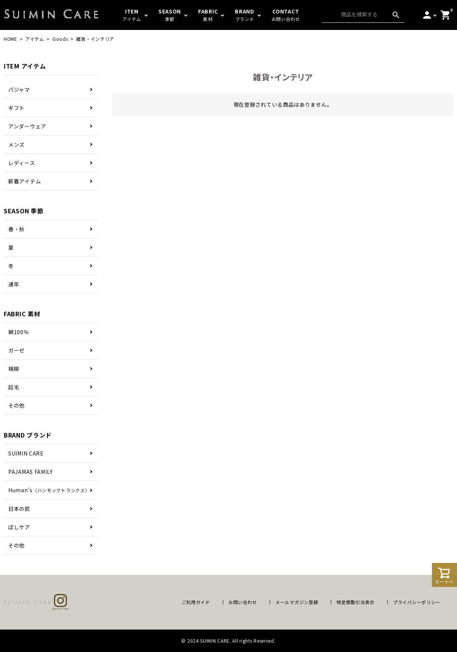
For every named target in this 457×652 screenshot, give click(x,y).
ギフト (16, 108)
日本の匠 (19, 508)
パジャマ (19, 89)
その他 (16, 405)
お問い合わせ (242, 602)
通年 (13, 284)
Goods (60, 39)
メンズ (16, 144)
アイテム (34, 39)
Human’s (49, 490)
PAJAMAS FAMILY (30, 471)
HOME (10, 39)
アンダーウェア (27, 126)
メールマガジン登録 (296, 602)
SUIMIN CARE (26, 453)
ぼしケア (19, 527)
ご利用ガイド (196, 602)
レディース (21, 163)
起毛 (13, 387)
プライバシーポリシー (417, 602)
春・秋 (16, 229)
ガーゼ (16, 350)
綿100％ (18, 332)
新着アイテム (24, 181)
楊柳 (13, 368)
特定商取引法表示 (355, 602)
